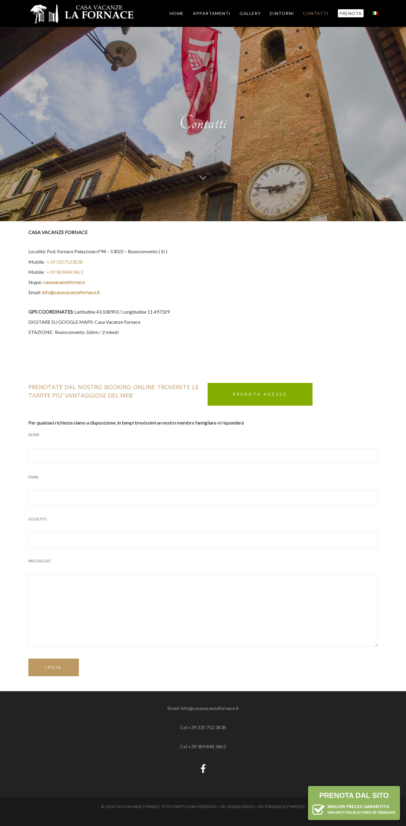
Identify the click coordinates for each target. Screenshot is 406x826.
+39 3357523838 (65, 262)
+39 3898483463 (65, 272)
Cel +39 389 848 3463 (203, 746)
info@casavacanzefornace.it (71, 292)
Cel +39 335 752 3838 (203, 727)
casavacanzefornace (64, 282)
